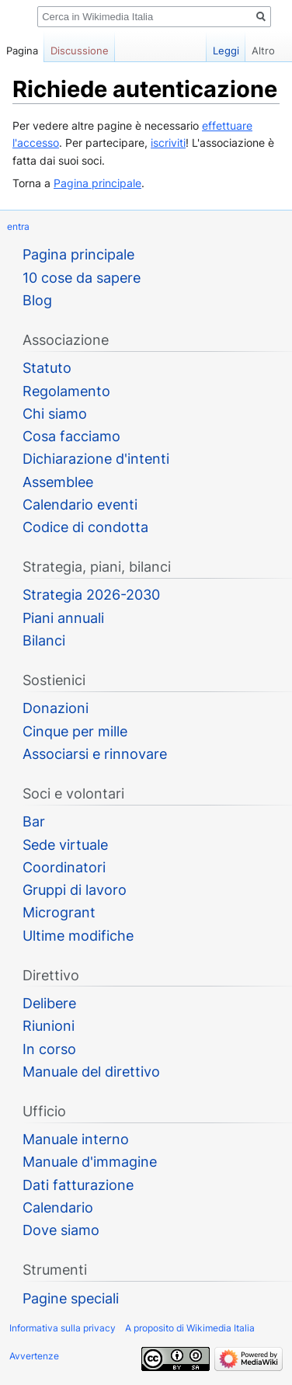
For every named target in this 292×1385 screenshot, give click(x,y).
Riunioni (49, 1026)
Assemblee (58, 482)
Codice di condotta (85, 527)
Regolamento (66, 391)
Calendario (58, 1207)
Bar (34, 821)
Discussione (79, 50)
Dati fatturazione (78, 1185)
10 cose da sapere (82, 278)
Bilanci (44, 640)
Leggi (214, 50)
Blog (37, 300)
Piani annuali (63, 618)
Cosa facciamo (71, 436)
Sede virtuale (65, 845)
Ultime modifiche (78, 935)
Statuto (47, 368)
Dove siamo (61, 1230)
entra (18, 226)
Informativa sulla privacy (62, 1328)
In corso (49, 1049)
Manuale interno (76, 1139)
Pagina (22, 50)
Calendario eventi (80, 504)
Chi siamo (55, 413)
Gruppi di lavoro (75, 890)
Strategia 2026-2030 (91, 594)
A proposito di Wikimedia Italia (190, 1328)
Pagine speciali (71, 1298)
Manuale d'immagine (90, 1162)
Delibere (49, 1003)
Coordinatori (64, 867)
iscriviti (168, 142)
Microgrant (59, 912)
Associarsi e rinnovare (95, 754)
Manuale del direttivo (91, 1071)
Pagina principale (97, 183)
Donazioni (56, 708)
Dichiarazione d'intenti (96, 459)
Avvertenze (34, 1356)
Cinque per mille (75, 731)
